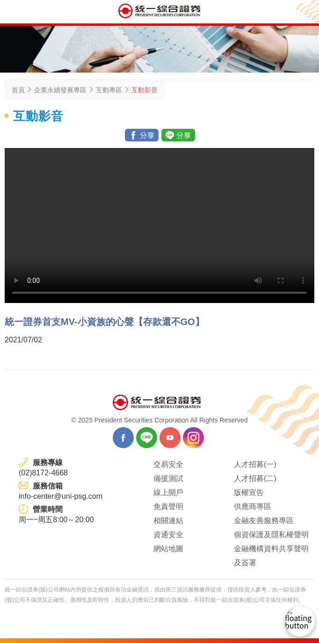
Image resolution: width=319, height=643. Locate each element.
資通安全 (168, 535)
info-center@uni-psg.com (60, 496)
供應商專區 (252, 506)
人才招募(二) (255, 478)
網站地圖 (168, 549)
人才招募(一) (255, 464)
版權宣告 (249, 492)
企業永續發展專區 (60, 90)
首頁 (18, 90)
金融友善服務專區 (264, 521)
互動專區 (109, 90)
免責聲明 (168, 506)
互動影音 (144, 90)
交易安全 (168, 464)
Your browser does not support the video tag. (159, 225)
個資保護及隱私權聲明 (271, 535)
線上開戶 (168, 492)
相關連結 (168, 521)
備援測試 (168, 478)
